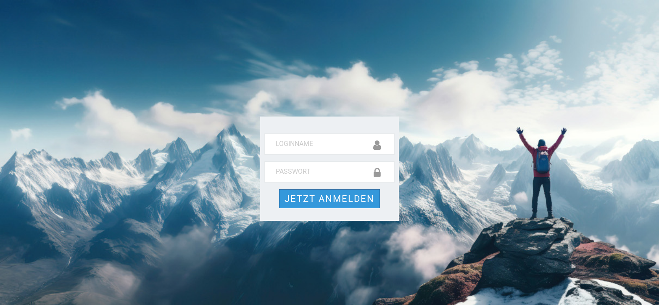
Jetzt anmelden (329, 199)
